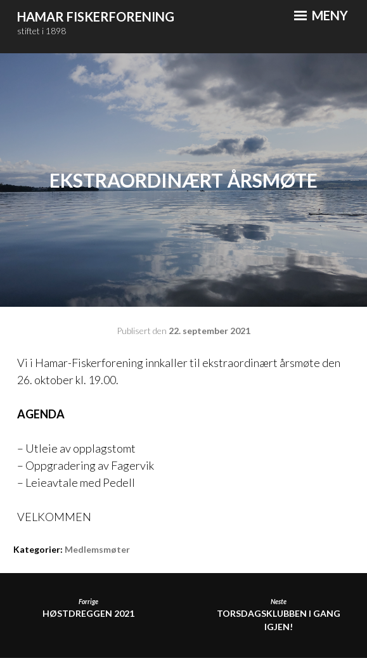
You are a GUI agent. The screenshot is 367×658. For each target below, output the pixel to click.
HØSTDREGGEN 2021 (88, 608)
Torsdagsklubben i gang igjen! (278, 615)
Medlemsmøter (97, 549)
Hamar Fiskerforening (95, 16)
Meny (321, 15)
